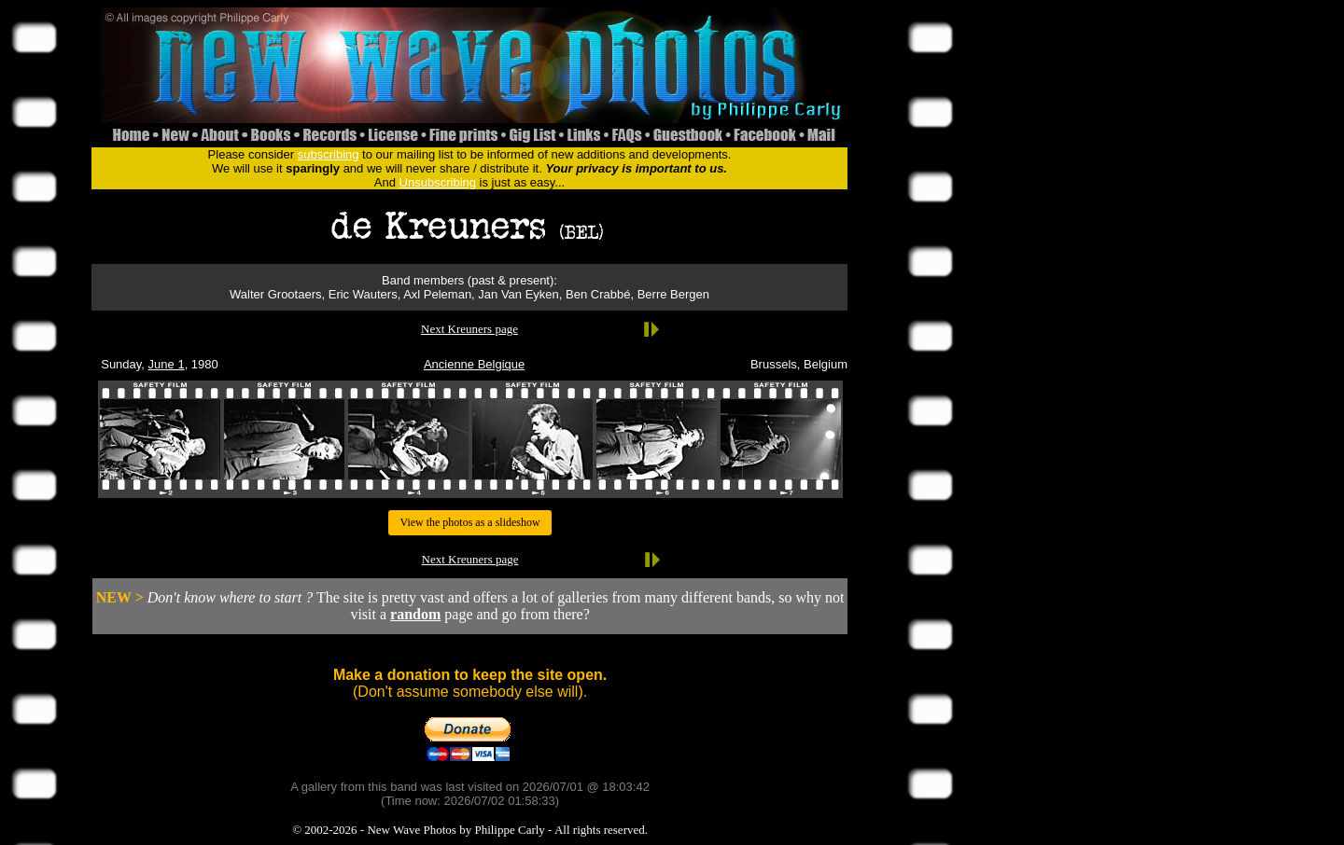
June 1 (166, 364)
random (415, 614)
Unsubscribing (437, 182)
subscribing (328, 154)
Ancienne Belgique (474, 364)
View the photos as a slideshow (469, 522)
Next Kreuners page (469, 329)
